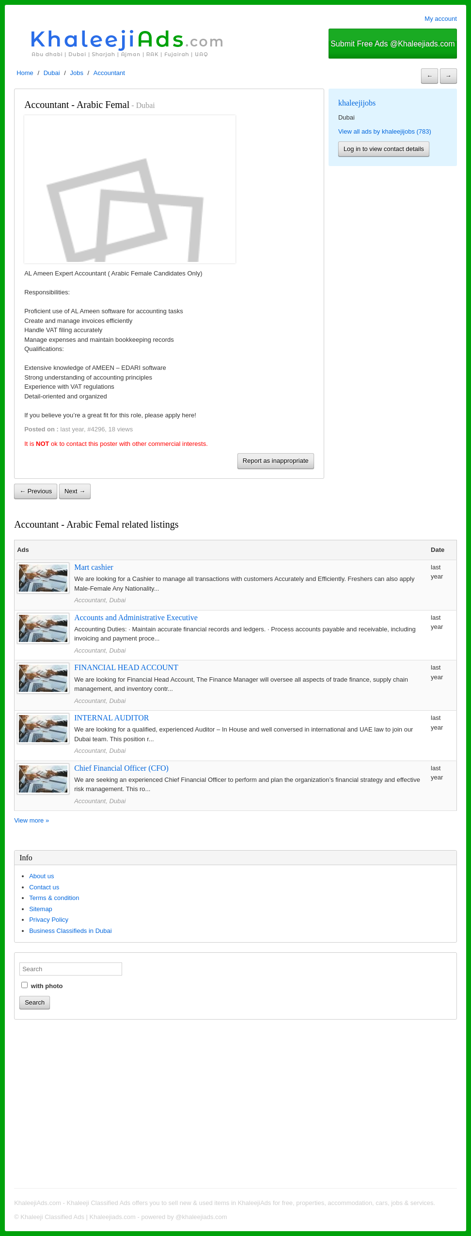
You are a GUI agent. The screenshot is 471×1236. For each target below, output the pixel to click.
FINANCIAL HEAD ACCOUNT (126, 667)
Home (24, 72)
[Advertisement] (235, 1105)
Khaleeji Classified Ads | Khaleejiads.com (78, 1217)
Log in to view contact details (384, 149)
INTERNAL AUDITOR (111, 718)
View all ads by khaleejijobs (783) (384, 131)
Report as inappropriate (276, 460)
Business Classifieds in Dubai (70, 930)
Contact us (44, 887)
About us (41, 876)
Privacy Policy (48, 919)
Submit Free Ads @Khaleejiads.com (392, 44)
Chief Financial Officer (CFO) (121, 768)
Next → (74, 491)
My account (440, 18)
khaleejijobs (357, 103)
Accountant (109, 72)
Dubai (52, 72)
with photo (42, 986)
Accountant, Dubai (100, 600)
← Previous (35, 491)
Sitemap (40, 909)
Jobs (76, 72)
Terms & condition (54, 897)
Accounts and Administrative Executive (136, 617)
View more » (31, 820)
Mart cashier (93, 567)
